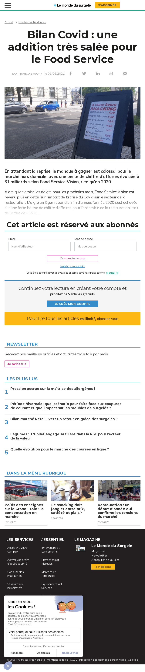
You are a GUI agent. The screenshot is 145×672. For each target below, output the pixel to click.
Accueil (9, 21)
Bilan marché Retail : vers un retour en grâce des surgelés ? (64, 419)
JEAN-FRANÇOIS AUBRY (26, 73)
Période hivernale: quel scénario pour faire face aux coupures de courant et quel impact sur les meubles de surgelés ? (65, 405)
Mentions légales (58, 667)
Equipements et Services (51, 593)
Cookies (131, 667)
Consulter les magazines (15, 581)
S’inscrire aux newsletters (15, 593)
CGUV (74, 667)
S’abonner (109, 5)
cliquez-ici (112, 272)
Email (11, 238)
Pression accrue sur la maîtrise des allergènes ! (52, 388)
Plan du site (39, 667)
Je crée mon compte (72, 303)
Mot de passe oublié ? (72, 265)
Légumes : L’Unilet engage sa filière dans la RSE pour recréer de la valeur (65, 436)
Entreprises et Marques (50, 569)
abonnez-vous (107, 318)
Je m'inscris (19, 363)
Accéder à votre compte (17, 557)
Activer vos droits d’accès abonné (18, 569)
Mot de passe (83, 238)
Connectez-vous (72, 258)
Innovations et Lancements (50, 557)
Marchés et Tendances (35, 21)
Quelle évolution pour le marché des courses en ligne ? (59, 449)
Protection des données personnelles (101, 667)
